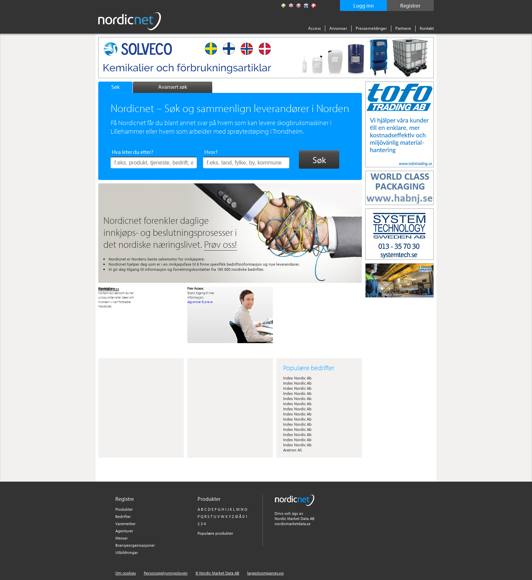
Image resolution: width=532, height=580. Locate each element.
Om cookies (125, 573)
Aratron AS (292, 449)
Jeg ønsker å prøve (200, 302)
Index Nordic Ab (297, 377)
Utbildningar (126, 552)
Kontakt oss (108, 288)
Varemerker (125, 523)
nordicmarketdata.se (293, 523)
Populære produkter (215, 533)
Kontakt (427, 28)
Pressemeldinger (371, 28)
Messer (121, 538)
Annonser (338, 28)
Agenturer (124, 530)
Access (314, 28)
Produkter (124, 509)
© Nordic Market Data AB (217, 573)
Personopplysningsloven (166, 573)
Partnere (403, 28)
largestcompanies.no (265, 573)
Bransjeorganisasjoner (135, 545)
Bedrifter (123, 516)
